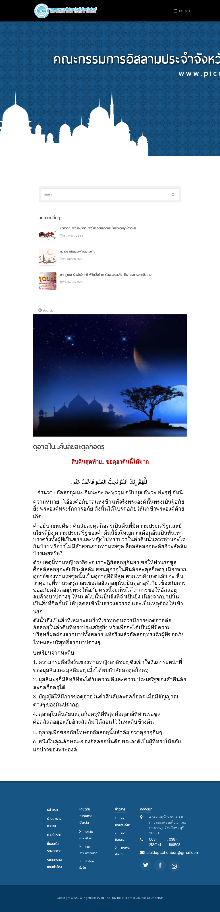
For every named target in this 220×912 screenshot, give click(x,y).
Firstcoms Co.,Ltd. (117, 906)
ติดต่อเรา (146, 809)
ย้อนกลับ (46, 313)
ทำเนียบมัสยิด (86, 864)
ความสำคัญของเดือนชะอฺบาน (77, 258)
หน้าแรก (52, 810)
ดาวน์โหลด (54, 835)
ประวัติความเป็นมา (86, 835)
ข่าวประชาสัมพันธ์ (122, 821)
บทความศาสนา (122, 851)
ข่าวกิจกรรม (120, 836)
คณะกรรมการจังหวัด (88, 849)
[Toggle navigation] (180, 11)
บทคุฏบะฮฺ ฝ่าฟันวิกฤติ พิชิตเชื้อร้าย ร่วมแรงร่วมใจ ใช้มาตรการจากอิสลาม (106, 281)
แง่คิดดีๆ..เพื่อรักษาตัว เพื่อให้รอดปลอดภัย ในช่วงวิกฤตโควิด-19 (98, 235)
